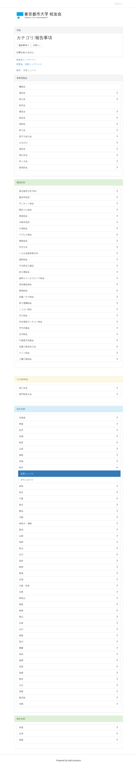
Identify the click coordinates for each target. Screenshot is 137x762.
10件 (36, 45)
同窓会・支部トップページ (29, 64)
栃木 (18, 70)
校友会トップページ (25, 59)
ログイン (118, 4)
